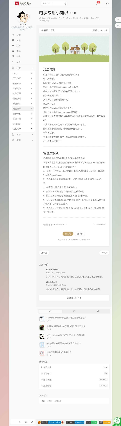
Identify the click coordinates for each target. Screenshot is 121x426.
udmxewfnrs (51, 269)
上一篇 (44, 252)
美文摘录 (23, 128)
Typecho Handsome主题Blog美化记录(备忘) (66, 317)
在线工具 (23, 118)
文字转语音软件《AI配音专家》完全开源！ (66, 326)
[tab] (50, 311)
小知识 (49, 401)
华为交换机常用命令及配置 (59, 352)
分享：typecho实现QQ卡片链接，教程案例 (66, 334)
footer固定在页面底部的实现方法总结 (64, 343)
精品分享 (45, 20)
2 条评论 (85, 18)
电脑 (43, 401)
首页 (44, 30)
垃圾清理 (58, 401)
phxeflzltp (50, 282)
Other (23, 73)
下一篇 (104, 252)
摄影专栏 (23, 113)
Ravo (44, 18)
